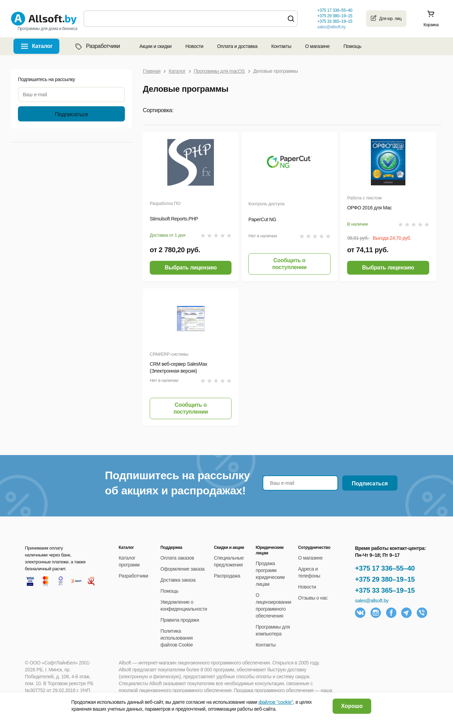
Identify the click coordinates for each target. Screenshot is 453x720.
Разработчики (97, 46)
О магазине (317, 46)
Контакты (281, 46)
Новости (194, 46)
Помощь (352, 46)
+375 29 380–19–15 (385, 579)
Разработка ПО (165, 203)
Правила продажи (179, 620)
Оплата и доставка (237, 46)
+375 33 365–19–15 (385, 590)
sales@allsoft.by (331, 26)
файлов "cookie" (275, 702)
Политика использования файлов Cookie (176, 638)
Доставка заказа (178, 580)
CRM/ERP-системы (169, 354)
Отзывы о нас (313, 598)
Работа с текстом (364, 197)
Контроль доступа (266, 203)
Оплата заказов (177, 558)
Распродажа (227, 576)
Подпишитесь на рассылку (46, 79)
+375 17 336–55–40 (385, 568)
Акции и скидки (155, 46)
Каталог (42, 46)
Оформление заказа (182, 569)
